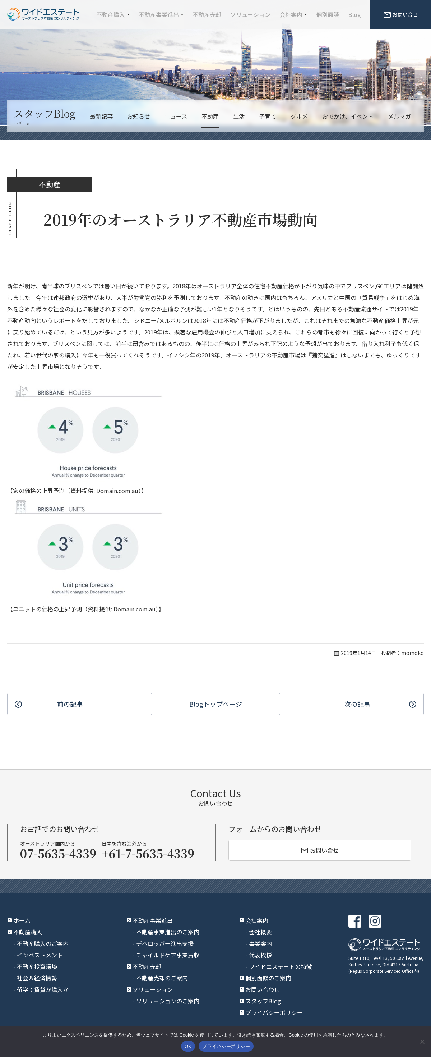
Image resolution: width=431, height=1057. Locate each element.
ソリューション (250, 14)
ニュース (175, 116)
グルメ (299, 116)
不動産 (210, 116)
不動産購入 (110, 14)
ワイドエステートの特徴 (280, 966)
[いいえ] (422, 1041)
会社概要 (260, 932)
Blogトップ (215, 704)
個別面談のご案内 (268, 978)
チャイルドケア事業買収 (167, 955)
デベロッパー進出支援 (165, 943)
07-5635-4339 (58, 853)
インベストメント (40, 955)
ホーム (22, 920)
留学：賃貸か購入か (43, 989)
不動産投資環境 (37, 966)
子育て (267, 116)
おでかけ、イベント (348, 116)
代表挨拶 (260, 955)
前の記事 (70, 704)
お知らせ (138, 116)
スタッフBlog (263, 1001)
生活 (239, 116)
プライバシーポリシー (274, 1012)
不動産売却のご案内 (162, 978)
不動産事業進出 (159, 14)
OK (188, 1046)
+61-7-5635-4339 (148, 853)
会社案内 (290, 14)
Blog (354, 14)
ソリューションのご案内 (167, 1001)
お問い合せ (401, 14)
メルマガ (399, 116)
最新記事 (101, 116)
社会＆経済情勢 (37, 978)
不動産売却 (207, 14)
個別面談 (327, 14)
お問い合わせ (262, 989)
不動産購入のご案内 (43, 943)
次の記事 (357, 704)
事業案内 (260, 943)
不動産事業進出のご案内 (167, 932)
